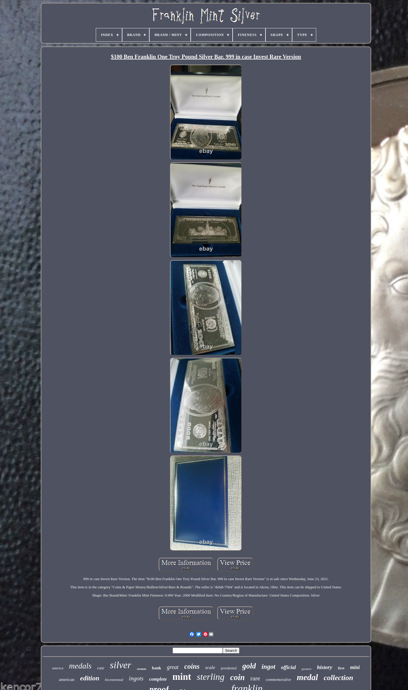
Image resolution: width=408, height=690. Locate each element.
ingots (136, 678)
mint (181, 677)
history (324, 667)
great (172, 667)
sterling (210, 677)
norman (141, 668)
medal (307, 677)
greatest (306, 668)
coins (191, 666)
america (57, 668)
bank (156, 668)
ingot (268, 666)
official (288, 667)
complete (158, 679)
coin (237, 677)
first (341, 668)
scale (210, 667)
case (100, 668)
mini (355, 667)
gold (249, 666)
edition (89, 678)
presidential (229, 668)
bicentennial (114, 680)
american (67, 679)
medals (80, 665)
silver (120, 665)
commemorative (278, 680)
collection (338, 678)
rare (255, 678)
